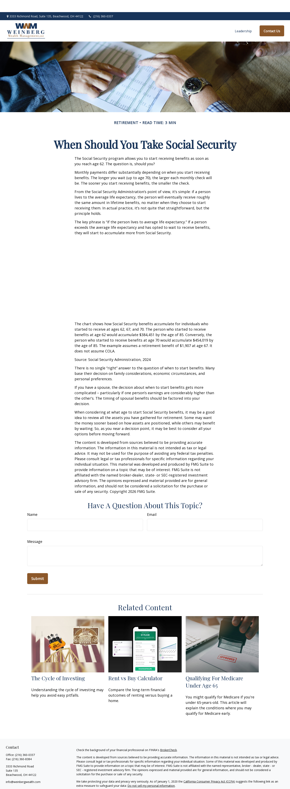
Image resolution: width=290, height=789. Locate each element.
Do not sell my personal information (151, 773)
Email (151, 502)
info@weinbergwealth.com (23, 770)
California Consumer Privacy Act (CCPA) (209, 769)
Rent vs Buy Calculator (135, 666)
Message (34, 529)
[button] (243, 19)
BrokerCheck (168, 738)
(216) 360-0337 (100, 4)
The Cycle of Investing (58, 666)
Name (32, 502)
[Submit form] (37, 566)
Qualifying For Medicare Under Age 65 (214, 669)
